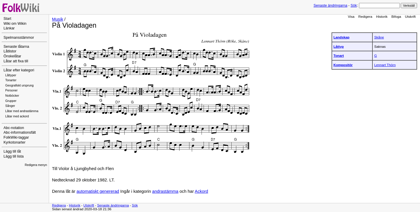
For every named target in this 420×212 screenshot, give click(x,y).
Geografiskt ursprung (19, 85)
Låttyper (10, 75)
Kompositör (343, 65)
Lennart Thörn (384, 65)
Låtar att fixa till (16, 61)
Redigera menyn (36, 165)
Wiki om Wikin (15, 24)
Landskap (342, 37)
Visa (351, 16)
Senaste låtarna (16, 47)
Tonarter (10, 80)
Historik (382, 16)
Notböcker (12, 95)
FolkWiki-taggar (16, 137)
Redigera (365, 16)
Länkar (9, 28)
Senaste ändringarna (330, 5)
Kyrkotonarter (14, 142)
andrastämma (165, 191)
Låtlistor (10, 51)
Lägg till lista (14, 156)
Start (7, 19)
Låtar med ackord (17, 116)
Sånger (10, 105)
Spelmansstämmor (19, 38)
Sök (353, 5)
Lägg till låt (12, 151)
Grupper (10, 101)
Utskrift (410, 16)
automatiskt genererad (98, 191)
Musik (57, 19)
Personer (11, 90)
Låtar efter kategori (19, 70)
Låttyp (339, 46)
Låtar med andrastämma (21, 111)
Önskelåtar (12, 56)
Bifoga (396, 16)
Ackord (201, 191)
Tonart (339, 55)
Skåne (379, 37)
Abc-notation (14, 128)
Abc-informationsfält (20, 132)
